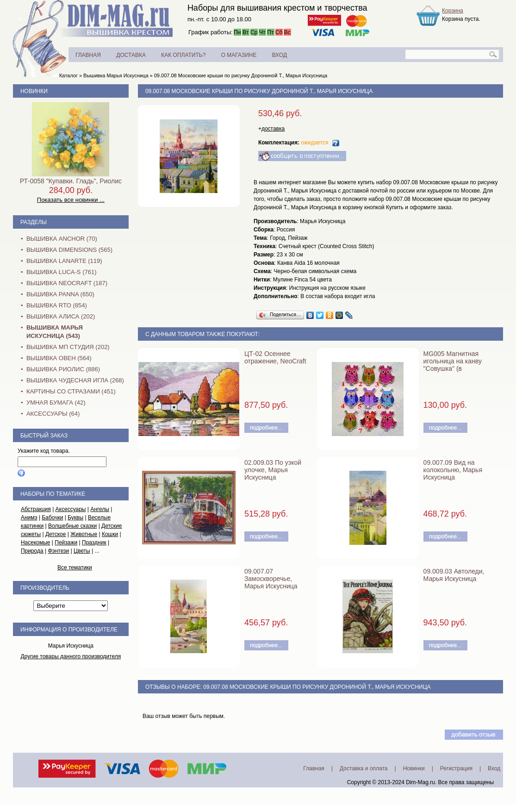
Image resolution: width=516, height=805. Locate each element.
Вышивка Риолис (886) (63, 369)
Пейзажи (66, 542)
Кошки (110, 534)
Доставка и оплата (364, 768)
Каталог (68, 75)
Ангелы (99, 509)
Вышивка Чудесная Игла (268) (75, 380)
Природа (32, 551)
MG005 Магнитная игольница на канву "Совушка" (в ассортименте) (452, 365)
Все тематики (74, 567)
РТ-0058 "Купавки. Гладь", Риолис (71, 181)
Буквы (75, 517)
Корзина (452, 10)
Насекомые (35, 542)
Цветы (82, 551)
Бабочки (52, 517)
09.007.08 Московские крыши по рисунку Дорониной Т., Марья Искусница (240, 75)
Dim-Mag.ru (420, 782)
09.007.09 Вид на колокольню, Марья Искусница (452, 470)
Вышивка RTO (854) (56, 305)
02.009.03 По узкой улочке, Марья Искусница (272, 470)
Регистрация (456, 768)
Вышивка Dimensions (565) (69, 249)
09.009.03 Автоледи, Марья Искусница (454, 575)
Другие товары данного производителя (71, 656)
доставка (273, 128)
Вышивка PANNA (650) (60, 294)
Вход (494, 768)
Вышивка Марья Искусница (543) (54, 331)
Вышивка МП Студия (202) (68, 346)
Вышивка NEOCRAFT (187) (66, 283)
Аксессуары (71, 509)
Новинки (34, 91)
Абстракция (36, 509)
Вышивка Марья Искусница (115, 75)
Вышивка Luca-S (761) (61, 271)
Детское (55, 534)
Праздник (94, 542)
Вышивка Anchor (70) (61, 238)
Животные (83, 534)
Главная (313, 768)
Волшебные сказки (72, 526)
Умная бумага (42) (56, 402)
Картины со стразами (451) (71, 391)
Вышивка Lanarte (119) (64, 260)
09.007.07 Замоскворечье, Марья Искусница (271, 579)
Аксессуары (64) (53, 413)
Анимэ (29, 517)
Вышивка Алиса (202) (60, 316)
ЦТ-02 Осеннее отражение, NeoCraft (275, 357)
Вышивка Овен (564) (59, 358)
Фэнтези (58, 551)
